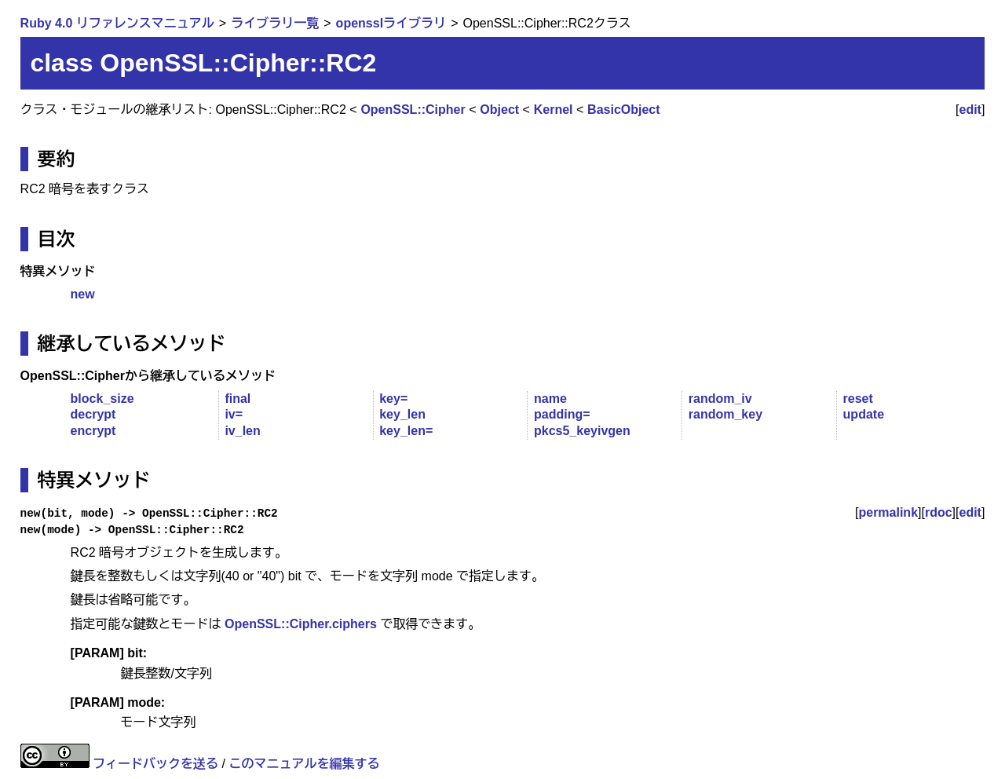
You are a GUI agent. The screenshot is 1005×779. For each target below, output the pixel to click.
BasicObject (623, 109)
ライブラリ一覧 (275, 23)
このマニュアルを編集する (303, 763)
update (863, 414)
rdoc (938, 512)
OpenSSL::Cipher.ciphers (301, 624)
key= (393, 398)
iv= (234, 414)
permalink (888, 512)
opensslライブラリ (391, 23)
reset (858, 398)
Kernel (553, 109)
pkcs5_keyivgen (582, 430)
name (550, 398)
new (83, 294)
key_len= (406, 430)
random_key (725, 414)
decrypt (93, 414)
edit (970, 109)
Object (499, 109)
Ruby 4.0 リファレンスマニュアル (117, 23)
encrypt (93, 430)
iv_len (242, 430)
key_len (402, 414)
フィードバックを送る (155, 763)
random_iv (720, 398)
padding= (562, 414)
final (237, 398)
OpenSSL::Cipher (412, 109)
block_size (102, 398)
